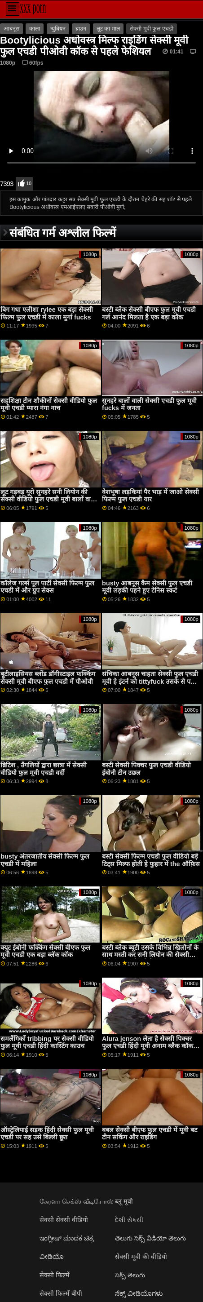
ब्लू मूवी (124, 1201)
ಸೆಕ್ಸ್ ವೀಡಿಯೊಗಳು (139, 1293)
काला (34, 29)
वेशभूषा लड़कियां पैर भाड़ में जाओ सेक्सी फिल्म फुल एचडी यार (150, 495)
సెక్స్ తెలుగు (130, 1275)
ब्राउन (80, 29)
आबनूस (11, 29)
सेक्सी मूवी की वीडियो (141, 1256)
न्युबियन (58, 29)
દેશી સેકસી (129, 1219)
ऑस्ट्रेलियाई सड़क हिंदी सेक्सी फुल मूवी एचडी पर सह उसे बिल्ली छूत (47, 1133)
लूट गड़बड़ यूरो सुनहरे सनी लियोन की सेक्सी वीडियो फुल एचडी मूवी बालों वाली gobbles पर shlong (48, 499)
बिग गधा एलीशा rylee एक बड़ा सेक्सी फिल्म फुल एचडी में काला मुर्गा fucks (46, 313)
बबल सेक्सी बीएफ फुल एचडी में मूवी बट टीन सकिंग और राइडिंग (149, 1133)
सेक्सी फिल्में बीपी (61, 1293)
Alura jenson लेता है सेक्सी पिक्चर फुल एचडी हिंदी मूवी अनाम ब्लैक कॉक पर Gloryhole (147, 1046)
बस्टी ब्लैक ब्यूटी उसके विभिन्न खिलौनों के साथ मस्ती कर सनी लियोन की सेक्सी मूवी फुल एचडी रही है (150, 955)
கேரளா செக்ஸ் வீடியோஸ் (77, 1201)
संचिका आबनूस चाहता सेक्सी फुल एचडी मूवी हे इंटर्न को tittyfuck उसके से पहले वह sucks (150, 681)
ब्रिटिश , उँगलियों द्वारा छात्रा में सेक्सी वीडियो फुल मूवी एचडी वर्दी (43, 769)
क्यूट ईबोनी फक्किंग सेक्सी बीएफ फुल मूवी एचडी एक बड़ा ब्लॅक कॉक (45, 951)
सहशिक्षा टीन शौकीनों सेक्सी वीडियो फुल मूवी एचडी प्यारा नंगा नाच (48, 404)
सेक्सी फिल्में (55, 1275)
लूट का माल (108, 29)
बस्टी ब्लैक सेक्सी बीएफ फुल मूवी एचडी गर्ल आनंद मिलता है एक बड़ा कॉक (149, 313)
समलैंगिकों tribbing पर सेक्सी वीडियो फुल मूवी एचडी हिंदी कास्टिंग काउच (46, 1042)
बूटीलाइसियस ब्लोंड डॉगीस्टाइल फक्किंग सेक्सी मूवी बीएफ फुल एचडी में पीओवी (47, 677)
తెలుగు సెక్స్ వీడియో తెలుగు (150, 1238)
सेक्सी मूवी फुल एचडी (151, 29)
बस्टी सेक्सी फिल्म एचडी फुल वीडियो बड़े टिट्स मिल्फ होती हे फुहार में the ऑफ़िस (150, 860)
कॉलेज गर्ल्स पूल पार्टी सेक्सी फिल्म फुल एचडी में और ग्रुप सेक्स (47, 587)
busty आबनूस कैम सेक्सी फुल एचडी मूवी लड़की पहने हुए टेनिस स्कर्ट (147, 587)
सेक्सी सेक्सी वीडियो (64, 1219)
